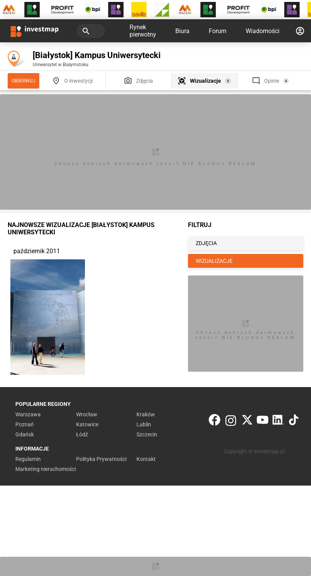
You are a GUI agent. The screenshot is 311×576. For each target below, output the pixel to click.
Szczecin (146, 434)
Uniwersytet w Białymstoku (60, 64)
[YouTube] (262, 421)
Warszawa (28, 414)
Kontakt (146, 459)
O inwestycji (78, 81)
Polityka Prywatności (101, 459)
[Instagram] (231, 421)
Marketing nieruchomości (45, 469)
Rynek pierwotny (143, 30)
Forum (217, 31)
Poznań (24, 424)
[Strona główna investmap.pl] (35, 30)
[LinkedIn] (278, 421)
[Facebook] (214, 421)
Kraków (145, 414)
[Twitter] (247, 421)
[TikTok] (293, 421)
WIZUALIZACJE (214, 261)
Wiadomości (262, 31)
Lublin (143, 424)
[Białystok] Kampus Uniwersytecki (97, 55)
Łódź (82, 434)
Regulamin (28, 459)
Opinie (271, 81)
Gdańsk (24, 434)
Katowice (87, 424)
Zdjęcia (144, 81)
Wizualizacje (205, 81)
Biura (182, 31)
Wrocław (86, 414)
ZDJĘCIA (206, 243)
